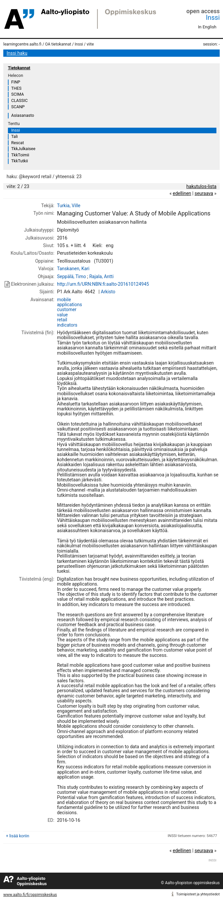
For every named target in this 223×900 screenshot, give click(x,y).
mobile (64, 299)
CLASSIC (19, 100)
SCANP (18, 106)
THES (16, 88)
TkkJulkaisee (23, 148)
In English (207, 26)
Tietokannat (19, 67)
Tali (14, 136)
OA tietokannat (58, 44)
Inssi (213, 17)
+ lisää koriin (17, 835)
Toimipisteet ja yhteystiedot (198, 894)
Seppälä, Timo (71, 276)
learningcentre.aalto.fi (22, 44)
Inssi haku (17, 53)
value (62, 314)
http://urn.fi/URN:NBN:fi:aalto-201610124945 (103, 284)
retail (62, 319)
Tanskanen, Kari (73, 268)
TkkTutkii (19, 160)
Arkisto (108, 291)
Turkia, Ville (68, 205)
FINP (15, 82)
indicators (67, 325)
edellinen (182, 193)
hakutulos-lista (201, 186)
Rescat (17, 142)
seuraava (204, 193)
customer (66, 309)
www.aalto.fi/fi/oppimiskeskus (30, 894)
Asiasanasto (22, 115)
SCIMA (17, 94)
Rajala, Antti (101, 276)
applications (69, 304)
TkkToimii (20, 154)
